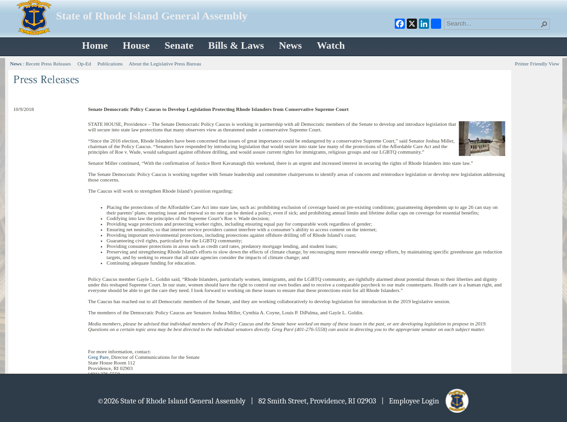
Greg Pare (98, 357)
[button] (544, 24)
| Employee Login (425, 400)
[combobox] (493, 23)
